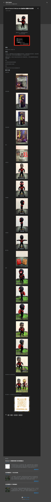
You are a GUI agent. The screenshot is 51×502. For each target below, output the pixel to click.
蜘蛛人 (12, 415)
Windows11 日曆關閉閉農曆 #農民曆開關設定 (14, 460)
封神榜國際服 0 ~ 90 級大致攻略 (11, 472)
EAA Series (9, 2)
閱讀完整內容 (36, 469)
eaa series (15, 415)
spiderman (20, 415)
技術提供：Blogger (25, 497)
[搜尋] (47, 2)
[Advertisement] (44, 21)
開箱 (8, 415)
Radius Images (27, 499)
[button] (37, 8)
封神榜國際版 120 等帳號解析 (11, 484)
